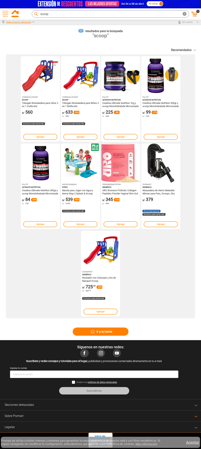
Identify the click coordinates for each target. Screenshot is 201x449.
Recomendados (181, 50)
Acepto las (96, 382)
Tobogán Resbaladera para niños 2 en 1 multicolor (40, 104)
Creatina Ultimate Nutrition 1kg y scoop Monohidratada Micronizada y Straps (120, 104)
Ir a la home (104, 331)
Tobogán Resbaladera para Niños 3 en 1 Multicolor (80, 104)
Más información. (147, 444)
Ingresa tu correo (18, 368)
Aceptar (192, 442)
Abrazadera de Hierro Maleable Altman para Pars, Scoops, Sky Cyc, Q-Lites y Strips (158, 192)
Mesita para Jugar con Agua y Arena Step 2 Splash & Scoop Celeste (77, 192)
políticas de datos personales (102, 382)
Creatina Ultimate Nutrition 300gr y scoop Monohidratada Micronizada (40, 192)
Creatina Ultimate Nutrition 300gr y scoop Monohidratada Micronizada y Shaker (160, 104)
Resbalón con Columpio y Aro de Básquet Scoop (99, 279)
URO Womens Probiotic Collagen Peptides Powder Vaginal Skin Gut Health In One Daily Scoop (120, 192)
